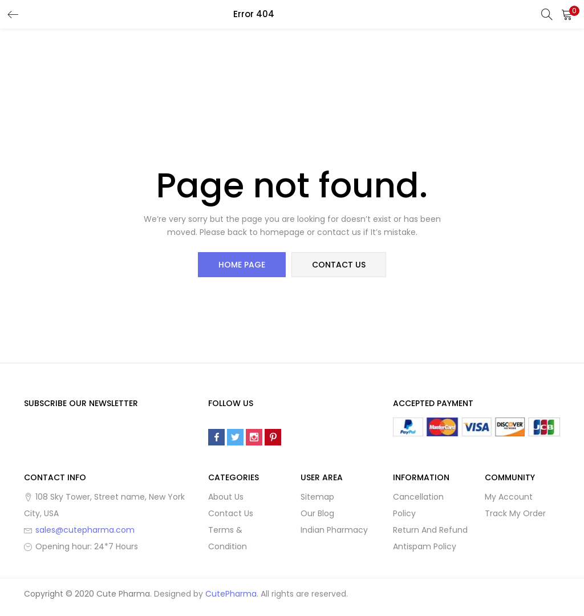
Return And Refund (430, 530)
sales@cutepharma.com (85, 530)
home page (241, 264)
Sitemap (317, 496)
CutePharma (231, 593)
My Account (509, 496)
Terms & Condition (227, 538)
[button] (566, 14)
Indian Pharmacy (334, 530)
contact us (339, 264)
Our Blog (317, 513)
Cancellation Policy (418, 505)
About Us (226, 496)
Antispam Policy (424, 546)
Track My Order (515, 513)
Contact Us (230, 513)
